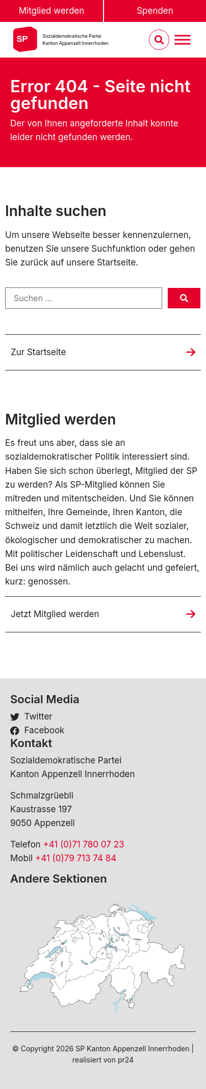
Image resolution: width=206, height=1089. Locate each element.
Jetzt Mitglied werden (55, 614)
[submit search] (184, 298)
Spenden (155, 11)
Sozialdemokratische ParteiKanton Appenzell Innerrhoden (75, 39)
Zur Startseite (38, 352)
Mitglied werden (52, 11)
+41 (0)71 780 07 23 (83, 844)
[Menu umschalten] (182, 40)
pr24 (126, 1059)
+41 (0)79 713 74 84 (75, 858)
